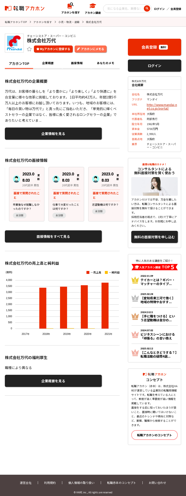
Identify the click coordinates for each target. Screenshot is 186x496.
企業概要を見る (28, 376)
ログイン (159, 9)
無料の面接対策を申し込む (154, 234)
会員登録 (175, 9)
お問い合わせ (157, 478)
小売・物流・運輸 (69, 21)
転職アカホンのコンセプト (154, 431)
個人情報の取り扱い (81, 478)
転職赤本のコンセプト (121, 478)
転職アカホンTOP (16, 21)
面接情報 (77, 62)
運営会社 (25, 478)
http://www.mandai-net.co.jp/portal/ (161, 105)
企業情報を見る (28, 132)
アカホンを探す (42, 21)
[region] (64, 192)
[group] (22, 192)
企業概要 (48, 62)
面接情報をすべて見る (28, 234)
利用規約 (50, 478)
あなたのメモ (105, 62)
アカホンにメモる (92, 48)
